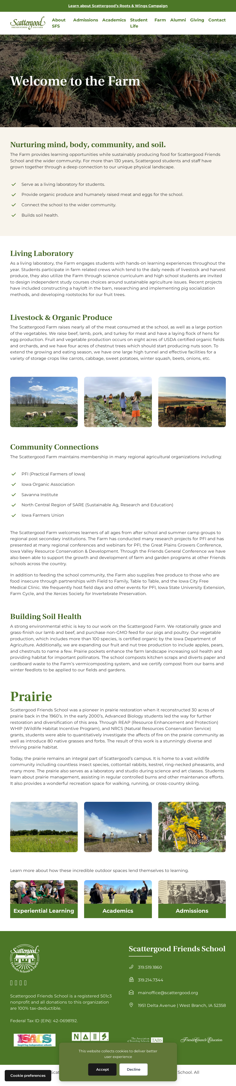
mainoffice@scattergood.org (168, 992)
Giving (197, 19)
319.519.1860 (150, 967)
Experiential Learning (43, 911)
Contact (217, 19)
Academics (114, 19)
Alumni (178, 19)
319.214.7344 (150, 979)
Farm (160, 19)
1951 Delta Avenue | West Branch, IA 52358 (182, 1005)
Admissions (85, 19)
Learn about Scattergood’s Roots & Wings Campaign (118, 6)
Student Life (139, 22)
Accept (102, 1069)
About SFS (59, 22)
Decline (133, 1069)
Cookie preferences (28, 1075)
